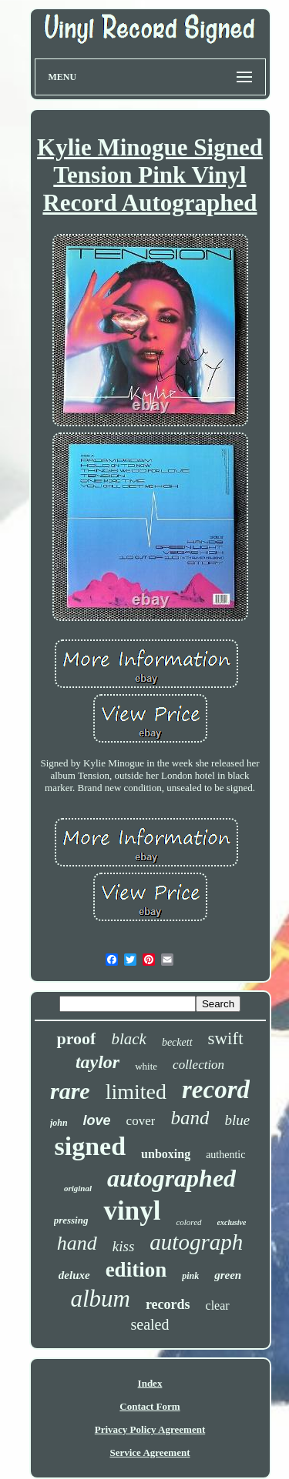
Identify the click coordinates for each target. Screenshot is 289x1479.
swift (226, 1038)
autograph (196, 1242)
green (227, 1275)
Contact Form (149, 1406)
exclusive (232, 1222)
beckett (177, 1042)
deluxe (74, 1275)
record (216, 1089)
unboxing (165, 1153)
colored (188, 1222)
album (100, 1298)
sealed (150, 1324)
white (146, 1066)
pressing (71, 1220)
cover (141, 1120)
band (189, 1117)
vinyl (131, 1211)
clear (218, 1305)
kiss (124, 1246)
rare (70, 1090)
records (168, 1304)
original (78, 1188)
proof (76, 1038)
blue (237, 1120)
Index (150, 1383)
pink (190, 1275)
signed (90, 1146)
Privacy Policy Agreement (150, 1429)
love (97, 1120)
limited (136, 1091)
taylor (97, 1062)
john (59, 1122)
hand (77, 1243)
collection (198, 1064)
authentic (225, 1154)
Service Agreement (149, 1452)
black (128, 1039)
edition (136, 1269)
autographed (171, 1178)
